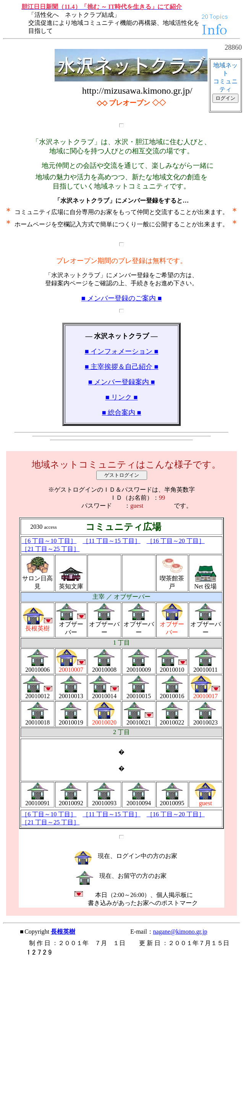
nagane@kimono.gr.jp (180, 931)
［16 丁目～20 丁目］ (176, 541)
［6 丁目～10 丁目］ (48, 541)
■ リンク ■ (121, 397)
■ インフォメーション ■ (122, 351)
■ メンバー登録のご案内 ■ (121, 298)
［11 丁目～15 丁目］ (111, 541)
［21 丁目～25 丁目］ (50, 549)
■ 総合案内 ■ (121, 412)
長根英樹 (63, 931)
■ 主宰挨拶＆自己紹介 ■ (122, 366)
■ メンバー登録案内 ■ (121, 382)
